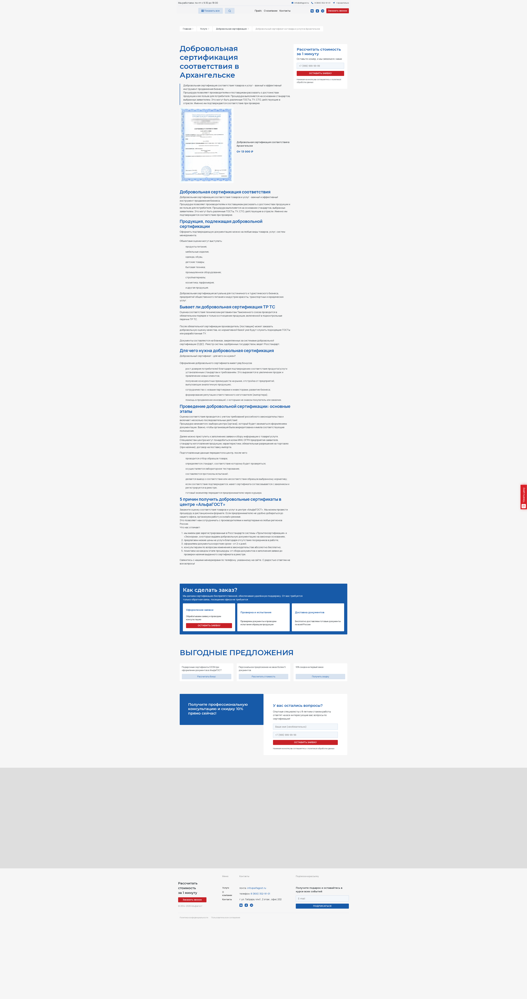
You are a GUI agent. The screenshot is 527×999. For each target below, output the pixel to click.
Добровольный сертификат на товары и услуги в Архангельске (287, 28)
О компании (270, 10)
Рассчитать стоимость (263, 676)
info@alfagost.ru (256, 888)
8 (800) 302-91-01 (260, 893)
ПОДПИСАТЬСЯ (322, 906)
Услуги (204, 28)
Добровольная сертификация (232, 28)
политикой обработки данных (321, 748)
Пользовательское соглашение (225, 917)
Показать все (210, 10)
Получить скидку (320, 676)
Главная (188, 28)
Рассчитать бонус (206, 676)
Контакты (284, 10)
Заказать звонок (337, 10)
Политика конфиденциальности (194, 917)
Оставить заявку (320, 73)
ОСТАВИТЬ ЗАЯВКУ (209, 625)
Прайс (258, 10)
